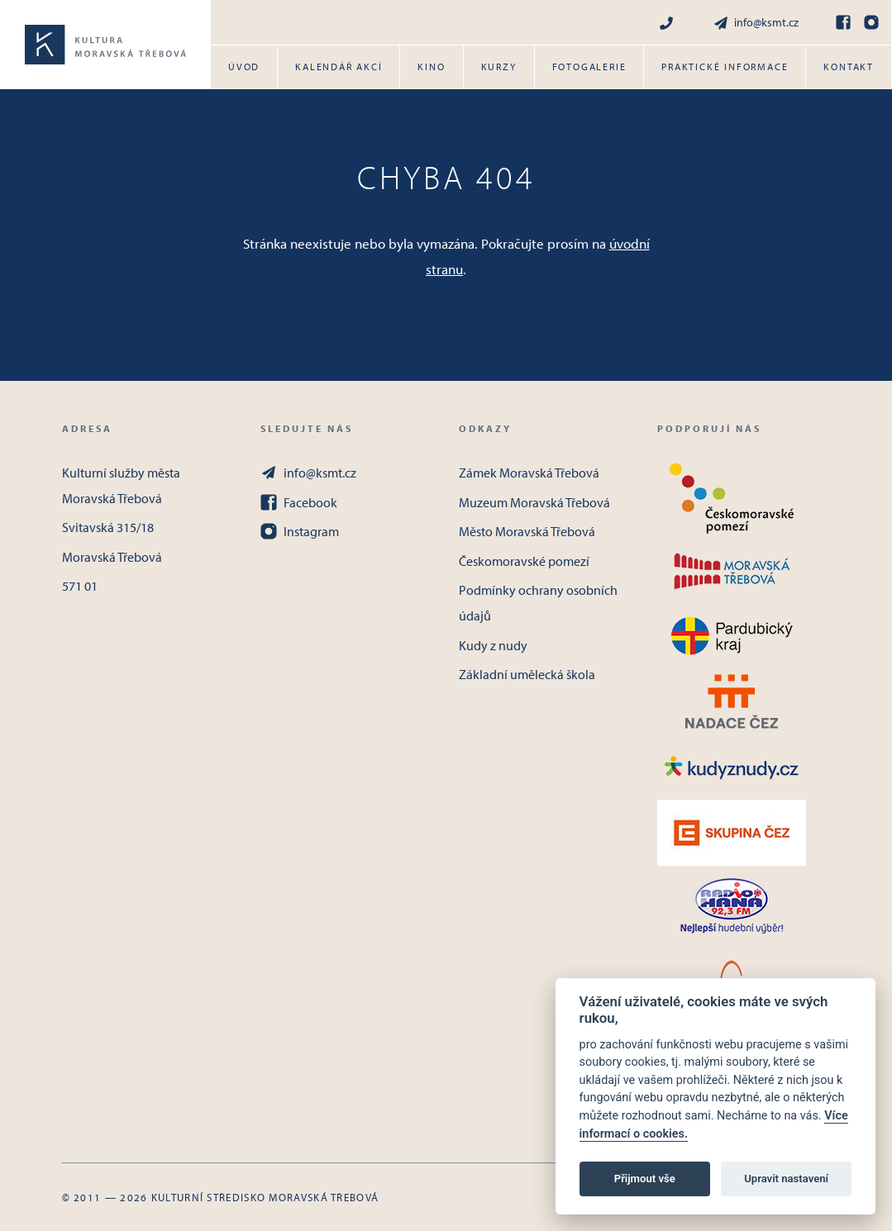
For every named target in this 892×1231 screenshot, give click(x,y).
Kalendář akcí (338, 66)
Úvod (244, 66)
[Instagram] (871, 22)
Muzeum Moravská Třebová (534, 502)
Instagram (299, 531)
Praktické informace (724, 66)
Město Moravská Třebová (527, 531)
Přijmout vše (644, 1178)
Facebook (298, 502)
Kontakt (848, 66)
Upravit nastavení (786, 1178)
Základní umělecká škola (527, 674)
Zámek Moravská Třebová (529, 472)
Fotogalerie (589, 66)
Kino (431, 66)
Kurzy (499, 66)
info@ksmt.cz (756, 23)
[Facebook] (843, 22)
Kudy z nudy (493, 645)
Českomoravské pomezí (524, 561)
